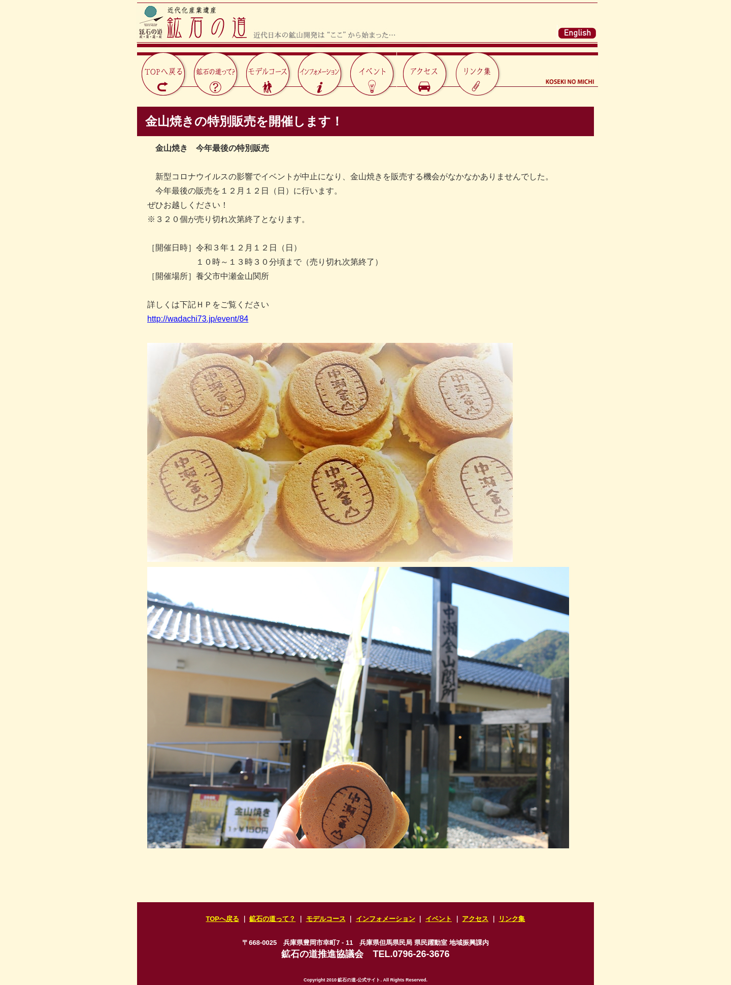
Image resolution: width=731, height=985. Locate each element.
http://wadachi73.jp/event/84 (197, 318)
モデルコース (326, 919)
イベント (438, 919)
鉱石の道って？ (272, 919)
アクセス (475, 919)
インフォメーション (385, 919)
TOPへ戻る (223, 919)
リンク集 (512, 919)
